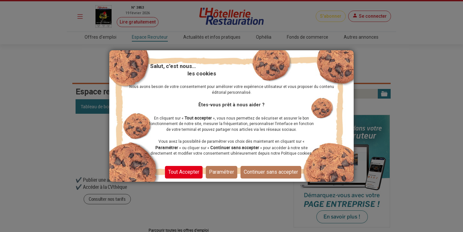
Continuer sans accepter (271, 172)
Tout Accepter (183, 172)
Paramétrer (221, 172)
